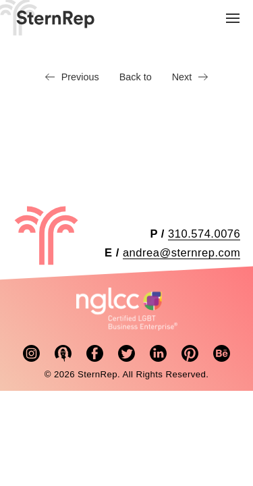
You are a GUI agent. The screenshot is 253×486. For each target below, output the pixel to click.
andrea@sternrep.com (181, 252)
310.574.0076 (204, 233)
